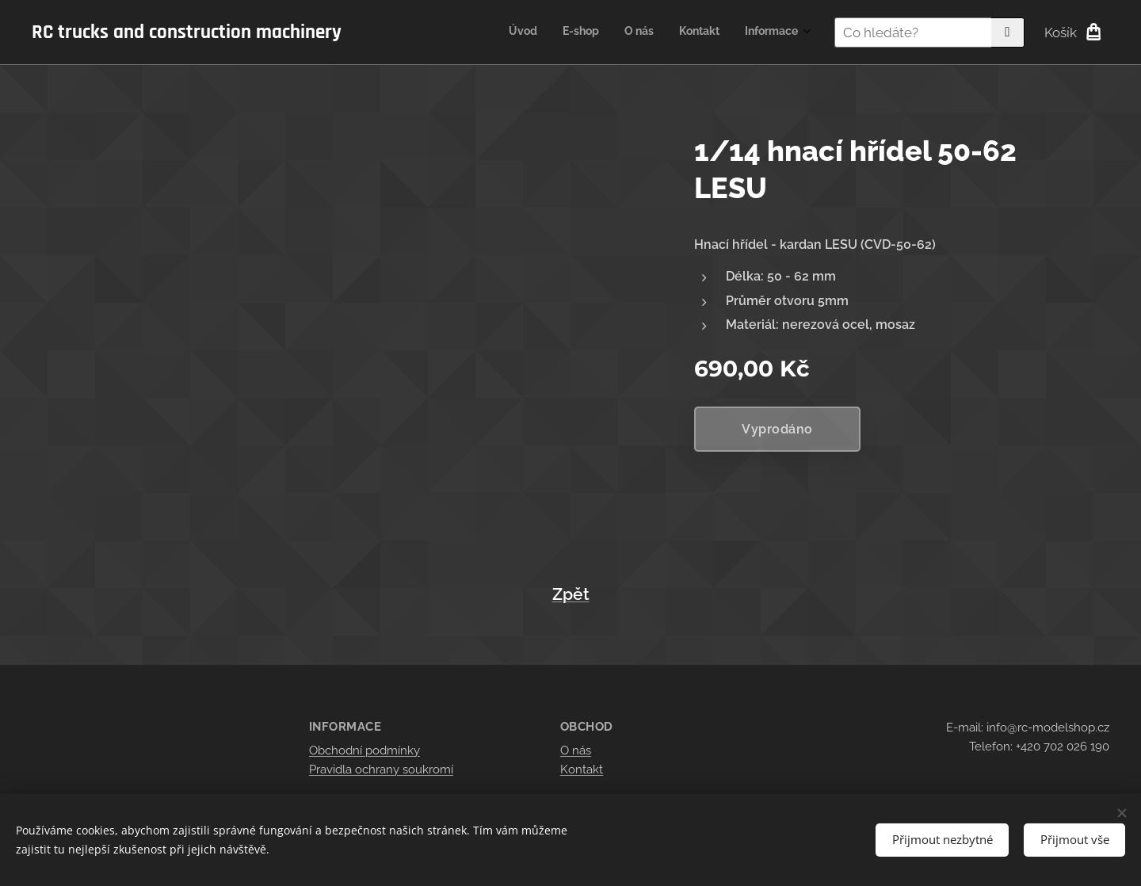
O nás (575, 750)
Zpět (571, 594)
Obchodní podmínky (364, 750)
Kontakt (581, 769)
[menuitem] (701, 32)
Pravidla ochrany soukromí (381, 769)
